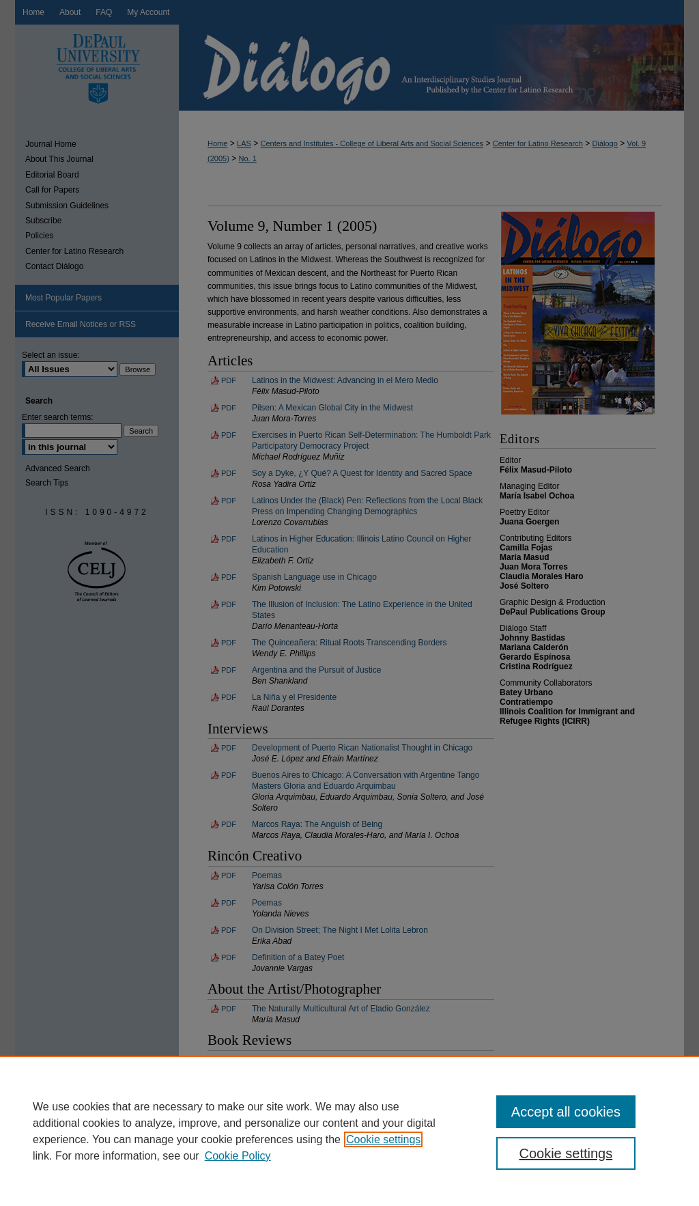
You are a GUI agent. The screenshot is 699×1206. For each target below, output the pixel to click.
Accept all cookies (565, 1111)
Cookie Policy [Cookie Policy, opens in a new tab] (238, 1156)
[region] (349, 1131)
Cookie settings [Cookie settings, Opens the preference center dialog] (565, 1153)
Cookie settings (383, 1139)
